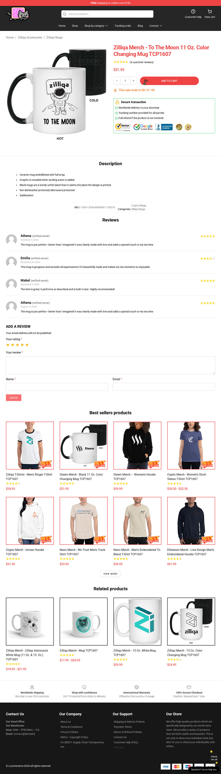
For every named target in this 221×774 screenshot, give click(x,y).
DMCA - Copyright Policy (74, 737)
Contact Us (120, 737)
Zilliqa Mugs (54, 37)
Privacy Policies (69, 732)
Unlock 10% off (214, 758)
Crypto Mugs (138, 205)
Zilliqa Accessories (30, 37)
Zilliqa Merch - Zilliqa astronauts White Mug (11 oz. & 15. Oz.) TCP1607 (27, 655)
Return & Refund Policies (128, 732)
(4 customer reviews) (142, 62)
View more (111, 574)
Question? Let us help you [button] (204, 769)
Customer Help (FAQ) (126, 742)
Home (10, 37)
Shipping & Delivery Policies (129, 721)
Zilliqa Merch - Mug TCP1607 (79, 650)
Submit (14, 397)
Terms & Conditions (71, 726)
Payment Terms (123, 726)
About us (65, 721)
